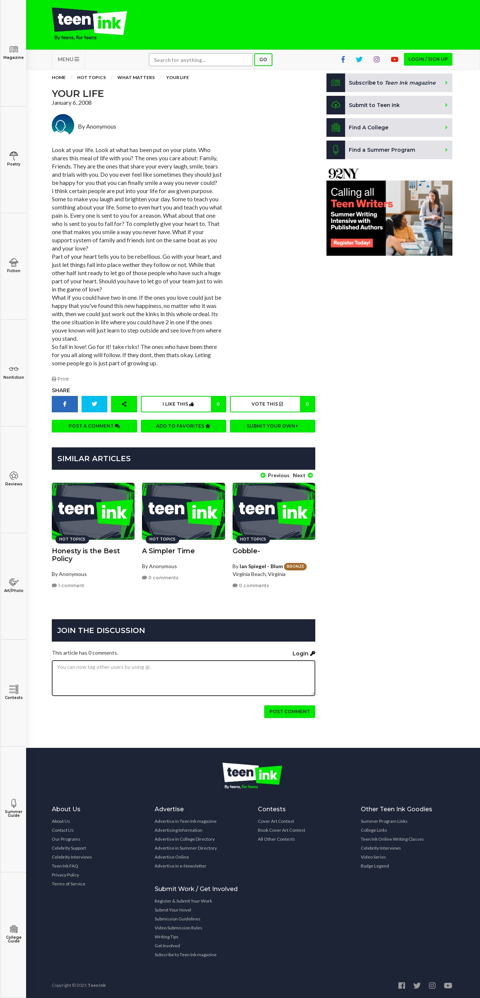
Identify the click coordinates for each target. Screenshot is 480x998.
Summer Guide (13, 808)
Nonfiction (13, 372)
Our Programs (66, 838)
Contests (13, 692)
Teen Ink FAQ (65, 865)
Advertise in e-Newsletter (180, 865)
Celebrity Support (69, 847)
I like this (193, 404)
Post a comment (94, 426)
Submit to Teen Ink (363, 106)
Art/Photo (13, 585)
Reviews (13, 479)
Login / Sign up (428, 60)
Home (59, 78)
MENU (68, 60)
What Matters (136, 78)
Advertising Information (178, 829)
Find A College (357, 128)
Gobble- (246, 550)
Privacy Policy (65, 874)
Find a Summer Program (371, 150)
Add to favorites (183, 426)
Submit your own (272, 426)
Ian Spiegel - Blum (261, 565)
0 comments (160, 577)
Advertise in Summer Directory (186, 847)
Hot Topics (91, 78)
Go (263, 60)
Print (60, 379)
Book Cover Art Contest (281, 829)
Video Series (373, 856)
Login (304, 653)
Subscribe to (381, 83)
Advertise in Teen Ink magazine (186, 821)
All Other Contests (276, 838)
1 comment (68, 585)
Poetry (13, 159)
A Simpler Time (168, 550)
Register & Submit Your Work (183, 900)
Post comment (289, 711)
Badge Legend (375, 865)
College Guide (13, 934)
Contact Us (63, 829)
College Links (374, 829)
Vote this (282, 404)
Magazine (13, 52)
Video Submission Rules (178, 927)
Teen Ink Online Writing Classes (392, 838)
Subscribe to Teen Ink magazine (186, 954)
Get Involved (167, 945)
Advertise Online (172, 856)
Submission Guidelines (177, 918)
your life (177, 78)
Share (61, 390)
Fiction (13, 265)
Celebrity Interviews (72, 856)
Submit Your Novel (173, 909)
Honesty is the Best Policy (86, 554)
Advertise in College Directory (185, 838)
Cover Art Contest (276, 821)
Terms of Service (68, 883)
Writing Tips (167, 936)
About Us (61, 821)
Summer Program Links (384, 821)
